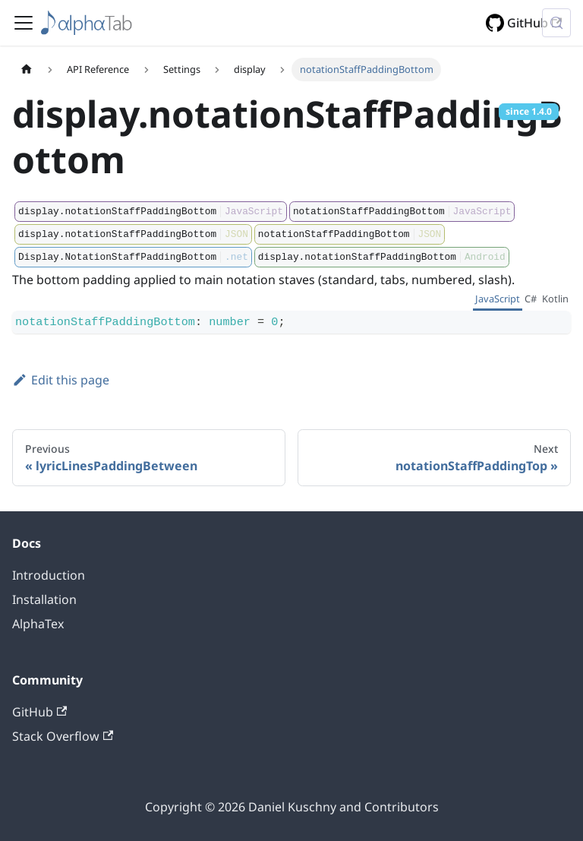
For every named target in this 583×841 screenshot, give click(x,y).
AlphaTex (38, 623)
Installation (44, 599)
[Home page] (26, 69)
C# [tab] (531, 298)
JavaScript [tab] (497, 298)
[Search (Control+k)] (556, 22)
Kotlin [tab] (555, 298)
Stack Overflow (62, 736)
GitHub (534, 22)
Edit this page (60, 379)
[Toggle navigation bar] (23, 22)
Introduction (48, 575)
